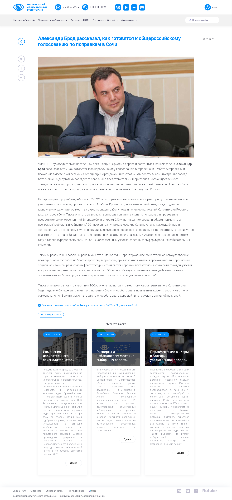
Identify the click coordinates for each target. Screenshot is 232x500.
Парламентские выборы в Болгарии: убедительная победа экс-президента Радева (169, 356)
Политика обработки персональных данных (82, 496)
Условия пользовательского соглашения (35, 496)
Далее (73, 463)
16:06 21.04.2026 (52, 335)
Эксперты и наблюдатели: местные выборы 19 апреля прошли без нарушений (115, 356)
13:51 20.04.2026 (106, 335)
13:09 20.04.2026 (160, 335)
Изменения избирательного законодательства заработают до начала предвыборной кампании (61, 356)
